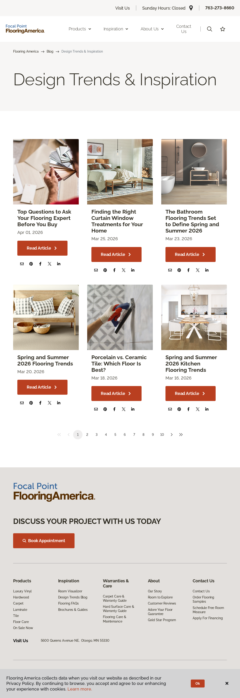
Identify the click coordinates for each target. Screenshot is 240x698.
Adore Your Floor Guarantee (160, 612)
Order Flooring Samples (203, 599)
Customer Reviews (162, 603)
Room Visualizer (70, 591)
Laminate (20, 610)
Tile (16, 616)
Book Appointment (43, 540)
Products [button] (80, 28)
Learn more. (80, 689)
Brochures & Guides (73, 610)
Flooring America (26, 51)
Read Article (42, 248)
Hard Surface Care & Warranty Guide (118, 609)
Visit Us (122, 8)
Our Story (155, 591)
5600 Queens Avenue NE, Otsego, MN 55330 (75, 640)
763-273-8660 (219, 7)
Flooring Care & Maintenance (114, 619)
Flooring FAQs (68, 603)
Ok (197, 683)
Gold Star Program (162, 620)
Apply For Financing (208, 618)
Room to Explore (160, 597)
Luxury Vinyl (22, 591)
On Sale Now (23, 628)
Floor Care (21, 622)
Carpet (18, 603)
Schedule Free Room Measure (208, 610)
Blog (50, 51)
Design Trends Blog (72, 597)
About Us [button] (153, 28)
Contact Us (183, 29)
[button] (209, 29)
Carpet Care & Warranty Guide (115, 598)
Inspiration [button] (116, 28)
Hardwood (21, 597)
